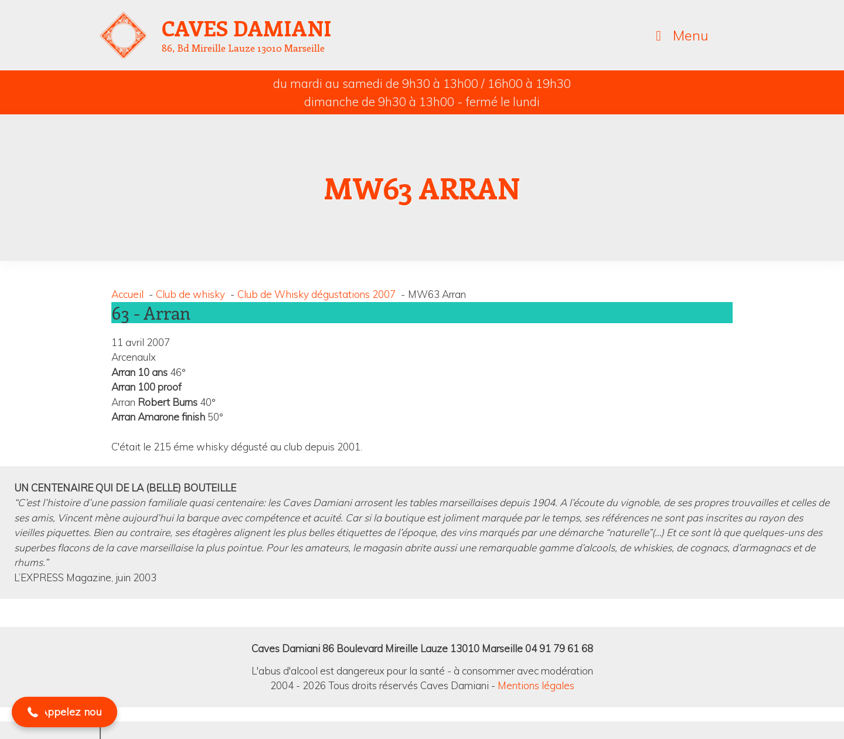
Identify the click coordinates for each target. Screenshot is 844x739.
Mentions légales (536, 685)
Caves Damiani (247, 27)
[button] (9, 613)
